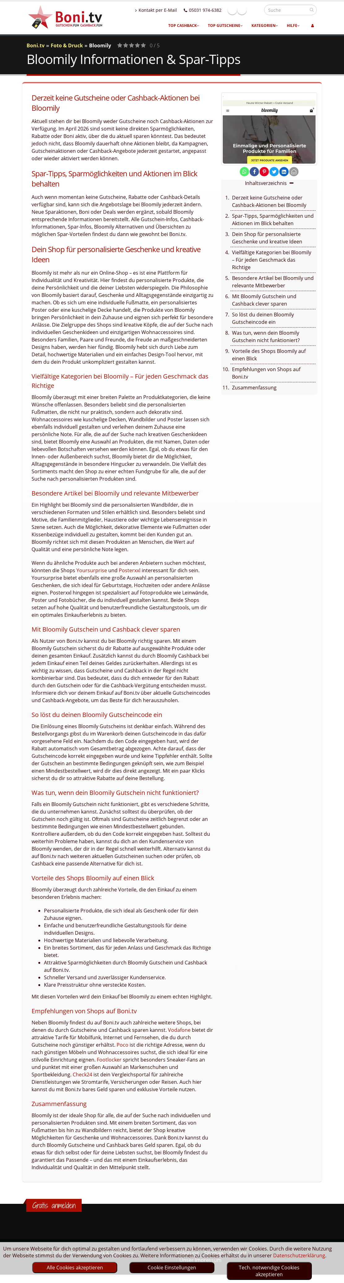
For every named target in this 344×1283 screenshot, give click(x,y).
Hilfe (293, 25)
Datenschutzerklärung (299, 1255)
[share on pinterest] (264, 171)
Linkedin (255, 10)
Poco (122, 1044)
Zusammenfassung (254, 387)
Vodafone (179, 1030)
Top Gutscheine (225, 25)
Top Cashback (183, 25)
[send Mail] (294, 171)
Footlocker (109, 1059)
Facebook (245, 10)
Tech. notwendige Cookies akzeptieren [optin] (269, 1271)
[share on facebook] (254, 171)
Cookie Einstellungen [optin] (172, 1267)
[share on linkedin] (284, 171)
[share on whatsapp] (244, 171)
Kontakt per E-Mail (169, 10)
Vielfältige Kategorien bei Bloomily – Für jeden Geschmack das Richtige (271, 260)
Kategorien (265, 25)
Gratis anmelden (53, 1205)
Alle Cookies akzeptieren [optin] (75, 1267)
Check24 (82, 1074)
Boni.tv (36, 45)
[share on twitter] (274, 171)
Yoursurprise (91, 570)
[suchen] (311, 10)
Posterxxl (129, 570)
